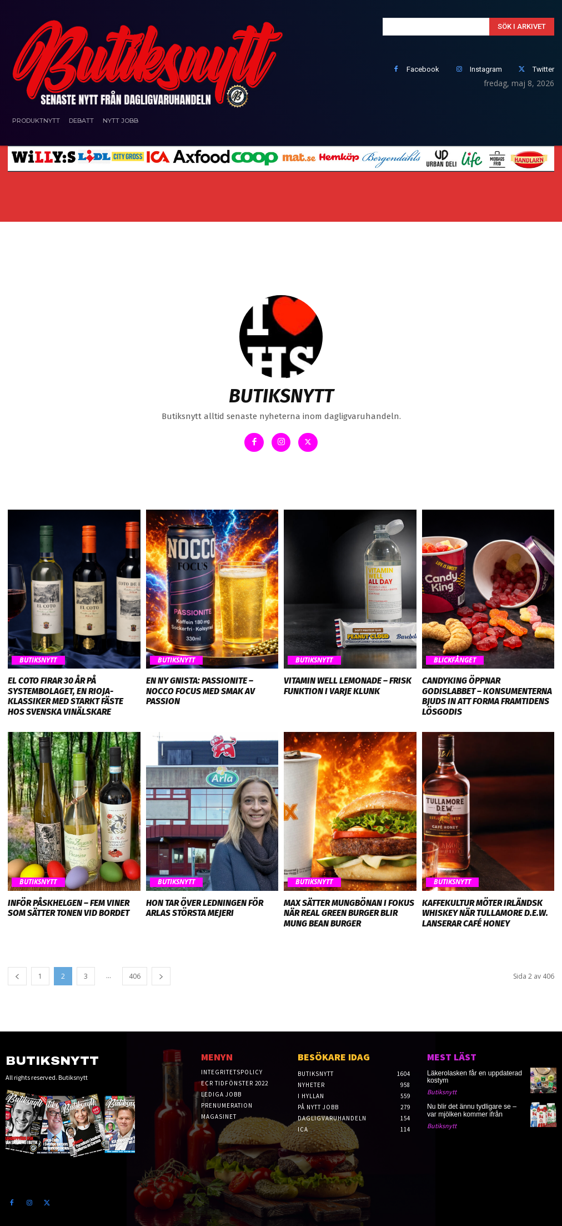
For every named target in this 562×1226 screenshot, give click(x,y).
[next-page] (161, 973)
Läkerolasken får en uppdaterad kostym (474, 1074)
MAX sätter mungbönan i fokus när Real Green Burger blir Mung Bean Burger (348, 911)
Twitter (543, 69)
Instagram (486, 69)
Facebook (423, 69)
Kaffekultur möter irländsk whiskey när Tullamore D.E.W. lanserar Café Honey (484, 911)
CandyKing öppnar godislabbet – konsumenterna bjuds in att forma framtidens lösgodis (487, 691)
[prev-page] (17, 973)
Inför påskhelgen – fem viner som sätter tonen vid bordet (67, 906)
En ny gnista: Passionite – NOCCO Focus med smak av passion (199, 691)
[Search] (521, 27)
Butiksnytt (37, 660)
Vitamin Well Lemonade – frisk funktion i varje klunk (346, 686)
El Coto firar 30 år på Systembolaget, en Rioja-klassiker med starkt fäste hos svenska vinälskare (65, 696)
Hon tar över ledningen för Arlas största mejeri (203, 906)
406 (134, 973)
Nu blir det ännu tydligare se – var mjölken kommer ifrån (471, 1107)
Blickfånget (454, 660)
